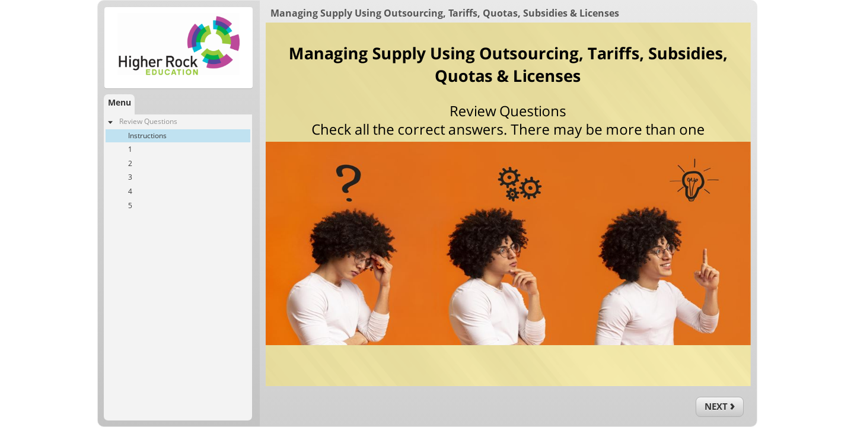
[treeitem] (178, 163)
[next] (720, 407)
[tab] (119, 104)
